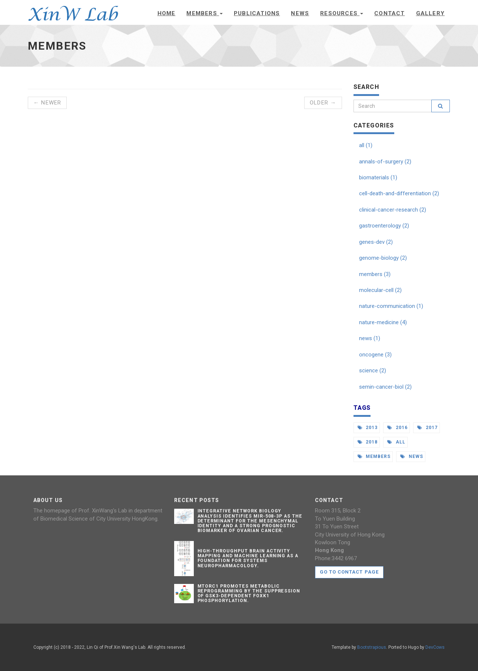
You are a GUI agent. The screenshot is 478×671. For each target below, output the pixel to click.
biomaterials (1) (378, 177)
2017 (427, 427)
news (411, 456)
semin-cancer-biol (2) (385, 386)
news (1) (369, 338)
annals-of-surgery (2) (385, 161)
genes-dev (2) (376, 242)
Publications (257, 13)
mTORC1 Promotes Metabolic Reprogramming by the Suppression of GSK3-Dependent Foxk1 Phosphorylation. (249, 594)
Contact (389, 13)
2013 (368, 427)
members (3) (375, 274)
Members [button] (204, 13)
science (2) (372, 370)
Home (166, 13)
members (374, 456)
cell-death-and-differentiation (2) (399, 193)
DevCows (435, 647)
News (300, 13)
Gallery (430, 13)
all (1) (365, 145)
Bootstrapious (371, 647)
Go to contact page (349, 572)
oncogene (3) (375, 354)
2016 (397, 427)
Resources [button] (341, 13)
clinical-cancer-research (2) (392, 209)
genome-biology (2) (383, 258)
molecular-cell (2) (380, 290)
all (396, 442)
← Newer (47, 102)
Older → (323, 102)
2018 (368, 442)
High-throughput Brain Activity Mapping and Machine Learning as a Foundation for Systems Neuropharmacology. (248, 558)
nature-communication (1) (391, 306)
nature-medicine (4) (383, 322)
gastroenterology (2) (384, 225)
